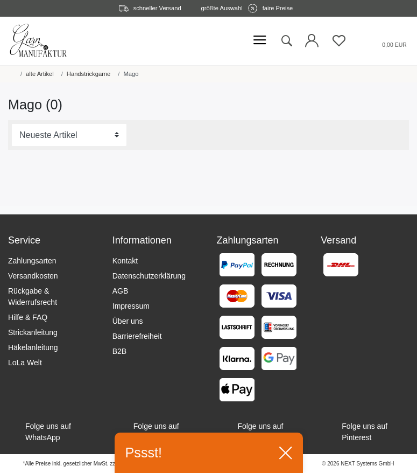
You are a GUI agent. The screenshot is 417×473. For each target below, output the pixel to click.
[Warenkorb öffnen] (381, 41)
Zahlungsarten (32, 260)
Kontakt (125, 260)
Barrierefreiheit (137, 336)
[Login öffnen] (312, 43)
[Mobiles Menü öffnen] (260, 40)
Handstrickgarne (88, 74)
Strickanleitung (33, 332)
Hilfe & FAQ (27, 317)
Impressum (131, 306)
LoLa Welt (25, 362)
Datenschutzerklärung (149, 276)
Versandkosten (33, 276)
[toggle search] (286, 40)
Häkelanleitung (33, 347)
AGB (120, 291)
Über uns (127, 321)
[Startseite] (10, 74)
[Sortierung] (69, 135)
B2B (119, 351)
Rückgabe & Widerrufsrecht (32, 297)
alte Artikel (40, 74)
